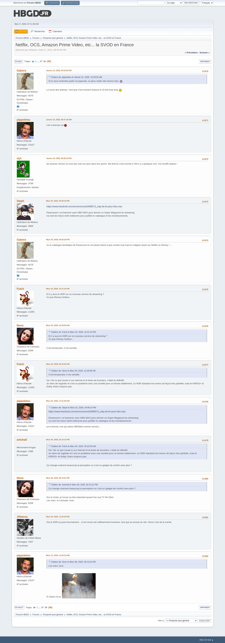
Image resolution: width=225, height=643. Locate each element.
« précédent (191, 52)
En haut (19, 607)
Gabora (21, 70)
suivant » (204, 52)
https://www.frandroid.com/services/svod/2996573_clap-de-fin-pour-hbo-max (84, 206)
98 (44, 61)
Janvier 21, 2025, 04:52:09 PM (59, 70)
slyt (19, 158)
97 (41, 61)
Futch (20, 288)
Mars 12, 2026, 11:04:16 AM (58, 555)
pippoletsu (23, 119)
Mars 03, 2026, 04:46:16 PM (57, 201)
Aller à (161, 620)
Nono (20, 325)
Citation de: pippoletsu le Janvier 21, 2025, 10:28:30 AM (76, 77)
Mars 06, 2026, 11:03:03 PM (57, 516)
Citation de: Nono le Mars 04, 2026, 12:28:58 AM (73, 370)
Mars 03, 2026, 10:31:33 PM (57, 288)
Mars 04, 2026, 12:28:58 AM (58, 325)
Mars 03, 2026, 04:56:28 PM (57, 239)
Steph (20, 200)
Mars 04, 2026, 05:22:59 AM (58, 364)
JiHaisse (22, 516)
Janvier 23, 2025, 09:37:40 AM (59, 119)
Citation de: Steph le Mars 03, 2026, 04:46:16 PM (73, 407)
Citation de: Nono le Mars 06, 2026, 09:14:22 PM (73, 562)
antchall (22, 439)
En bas (18, 61)
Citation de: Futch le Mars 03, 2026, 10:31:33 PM (73, 332)
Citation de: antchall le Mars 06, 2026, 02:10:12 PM (74, 484)
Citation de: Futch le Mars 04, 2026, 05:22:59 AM (73, 446)
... (38, 61)
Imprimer (205, 61)
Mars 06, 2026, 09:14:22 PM (57, 478)
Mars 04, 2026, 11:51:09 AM (58, 401)
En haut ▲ (209, 639)
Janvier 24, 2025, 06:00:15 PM (59, 158)
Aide (201, 639)
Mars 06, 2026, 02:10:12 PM (57, 439)
